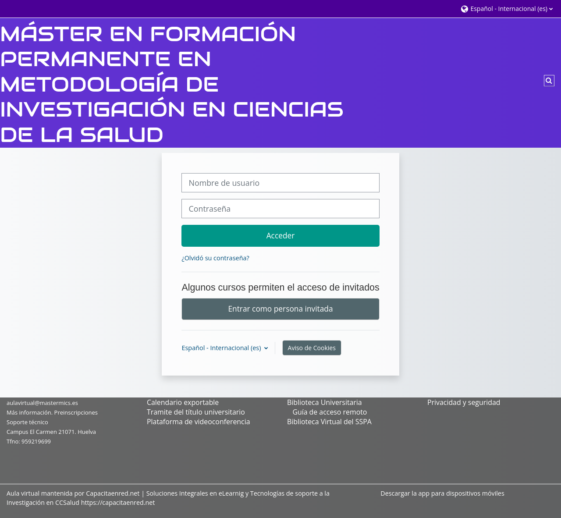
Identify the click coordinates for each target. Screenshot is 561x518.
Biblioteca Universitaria (324, 402)
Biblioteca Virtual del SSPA (329, 421)
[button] (506, 8)
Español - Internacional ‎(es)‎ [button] (222, 348)
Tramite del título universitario (196, 412)
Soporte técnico (27, 422)
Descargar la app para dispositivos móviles (442, 493)
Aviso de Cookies (312, 348)
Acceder (280, 235)
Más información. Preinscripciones (52, 412)
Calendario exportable (183, 402)
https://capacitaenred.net (118, 502)
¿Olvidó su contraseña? (215, 258)
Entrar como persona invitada (280, 308)
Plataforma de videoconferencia (198, 421)
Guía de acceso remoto (329, 412)
